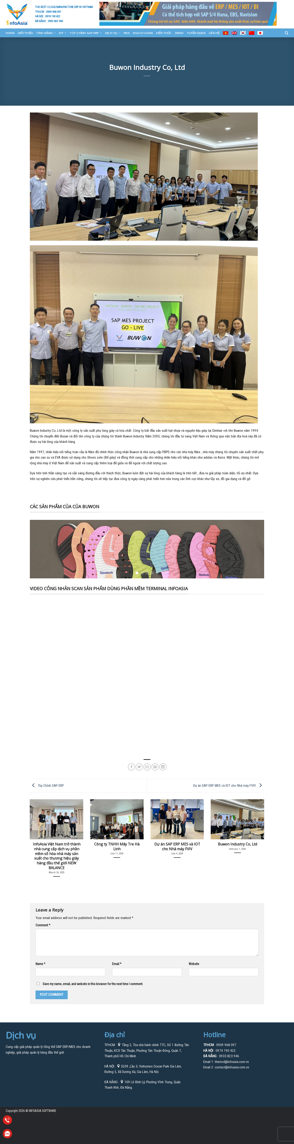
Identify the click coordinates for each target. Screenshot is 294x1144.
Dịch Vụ (112, 33)
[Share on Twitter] (139, 767)
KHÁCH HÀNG (143, 33)
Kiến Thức (164, 33)
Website (194, 964)
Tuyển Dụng (196, 33)
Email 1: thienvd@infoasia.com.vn (226, 1062)
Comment (43, 925)
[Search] (286, 33)
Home (10, 33)
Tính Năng (46, 33)
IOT (63, 33)
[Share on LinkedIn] (163, 767)
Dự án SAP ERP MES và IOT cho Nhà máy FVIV (228, 785)
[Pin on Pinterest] (155, 767)
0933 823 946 (55, 21)
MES (127, 33)
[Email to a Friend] (147, 767)
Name (40, 964)
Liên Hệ (214, 33)
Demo (179, 33)
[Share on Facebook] (131, 767)
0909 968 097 (53, 11)
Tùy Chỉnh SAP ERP (86, 33)
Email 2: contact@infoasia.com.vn (226, 1067)
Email (116, 964)
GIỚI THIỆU (25, 33)
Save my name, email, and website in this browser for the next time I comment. (93, 984)
